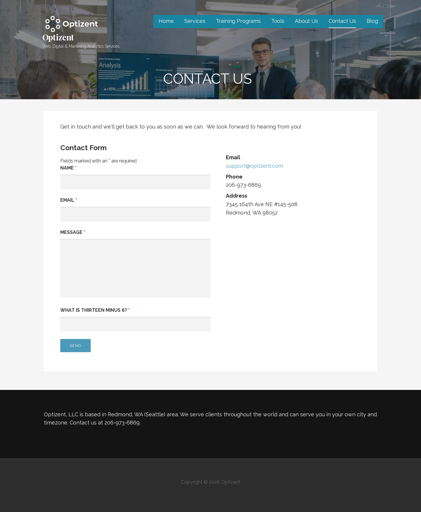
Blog (372, 21)
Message (72, 232)
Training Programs (238, 21)
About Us (306, 21)
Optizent (58, 37)
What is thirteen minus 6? (95, 310)
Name (68, 168)
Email (68, 200)
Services (194, 21)
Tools (277, 21)
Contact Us (342, 21)
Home (166, 21)
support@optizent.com (254, 166)
